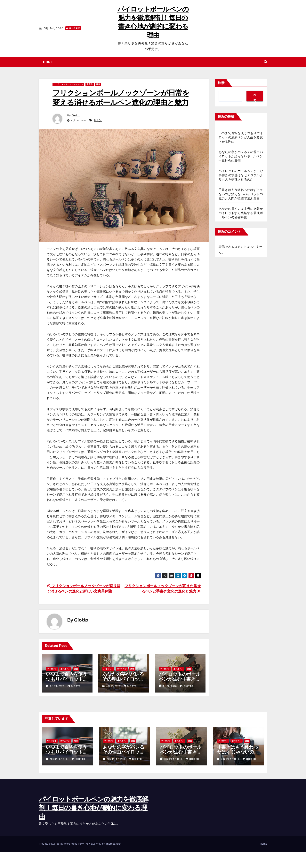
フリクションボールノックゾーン (68, 84)
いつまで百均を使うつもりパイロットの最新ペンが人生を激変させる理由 (241, 137)
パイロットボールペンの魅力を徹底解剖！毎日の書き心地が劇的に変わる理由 (93, 807)
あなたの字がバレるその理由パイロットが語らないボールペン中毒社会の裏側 (241, 156)
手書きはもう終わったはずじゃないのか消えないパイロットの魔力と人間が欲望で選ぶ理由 (241, 194)
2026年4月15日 (230, 759)
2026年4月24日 (59, 759)
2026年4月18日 (173, 759)
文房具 (90, 84)
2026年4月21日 (116, 759)
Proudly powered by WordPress (58, 843)
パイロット (52, 669)
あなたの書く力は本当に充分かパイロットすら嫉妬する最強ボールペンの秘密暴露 (241, 213)
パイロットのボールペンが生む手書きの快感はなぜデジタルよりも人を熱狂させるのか (241, 175)
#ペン (98, 120)
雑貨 (98, 84)
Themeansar (113, 843)
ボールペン (65, 669)
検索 (221, 83)
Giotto (76, 115)
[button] (265, 62)
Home (47, 62)
